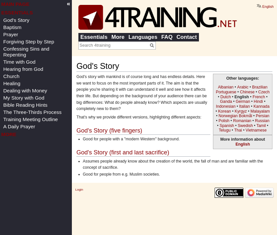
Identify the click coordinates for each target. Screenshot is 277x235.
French (259, 97)
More (117, 37)
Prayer (10, 34)
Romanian (242, 120)
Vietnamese (256, 130)
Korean (224, 111)
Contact (186, 37)
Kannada (261, 106)
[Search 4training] (113, 45)
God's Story (16, 20)
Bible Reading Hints (25, 105)
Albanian (226, 87)
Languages (142, 37)
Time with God (19, 62)
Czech (264, 92)
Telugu (225, 130)
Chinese (247, 92)
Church (11, 76)
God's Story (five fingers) (109, 130)
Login (79, 189)
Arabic (243, 87)
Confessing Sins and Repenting (26, 51)
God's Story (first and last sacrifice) (122, 152)
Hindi (258, 101)
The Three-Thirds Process (32, 112)
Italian (244, 106)
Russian (262, 120)
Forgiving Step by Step (28, 41)
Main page (15, 4)
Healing (11, 83)
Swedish (245, 125)
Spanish (227, 125)
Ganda (226, 101)
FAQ (167, 37)
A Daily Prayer (19, 126)
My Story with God (23, 98)
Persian (262, 116)
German (243, 101)
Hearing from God (23, 69)
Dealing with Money (25, 90)
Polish (224, 120)
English (243, 144)
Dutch (225, 97)
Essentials (93, 37)
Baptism (12, 27)
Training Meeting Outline (30, 119)
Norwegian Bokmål (235, 116)
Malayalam (260, 111)
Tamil (261, 125)
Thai (238, 130)
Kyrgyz (241, 111)
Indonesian (226, 106)
